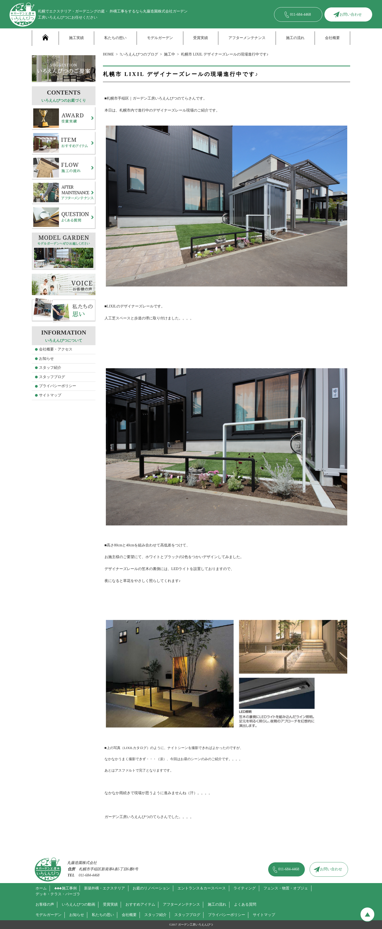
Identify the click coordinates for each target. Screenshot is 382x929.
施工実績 (76, 38)
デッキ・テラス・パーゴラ (58, 894)
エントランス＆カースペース (201, 888)
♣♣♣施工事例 (65, 888)
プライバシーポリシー (57, 386)
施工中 (169, 54)
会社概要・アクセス (55, 349)
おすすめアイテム (140, 904)
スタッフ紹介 (50, 368)
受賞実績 (200, 38)
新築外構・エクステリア (104, 888)
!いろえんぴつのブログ (139, 54)
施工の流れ (295, 38)
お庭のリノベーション (151, 888)
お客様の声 (45, 904)
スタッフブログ (52, 377)
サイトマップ (50, 395)
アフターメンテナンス (247, 38)
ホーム (41, 888)
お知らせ (46, 359)
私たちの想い (115, 38)
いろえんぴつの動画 (78, 904)
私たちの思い (103, 915)
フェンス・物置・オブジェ (285, 888)
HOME (108, 54)
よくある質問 (245, 904)
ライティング (244, 888)
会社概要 (332, 38)
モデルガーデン (160, 38)
